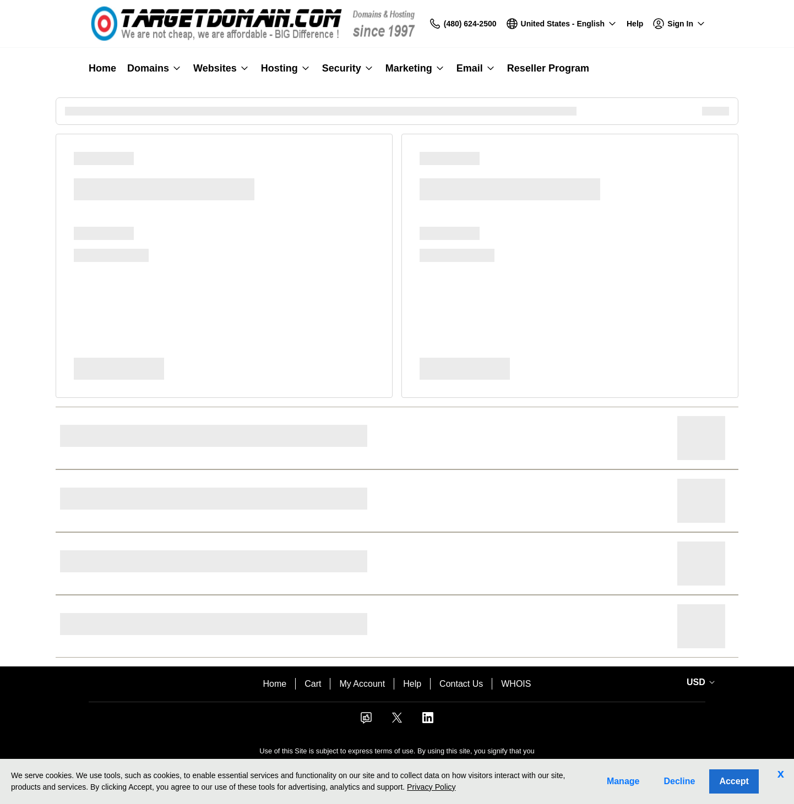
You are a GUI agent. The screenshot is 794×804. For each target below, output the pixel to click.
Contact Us (461, 683)
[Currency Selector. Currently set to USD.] (699, 682)
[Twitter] (397, 721)
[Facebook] (366, 721)
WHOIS (516, 683)
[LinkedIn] (427, 721)
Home (275, 683)
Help (412, 683)
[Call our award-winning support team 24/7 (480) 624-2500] (635, 24)
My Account (362, 683)
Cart (312, 683)
